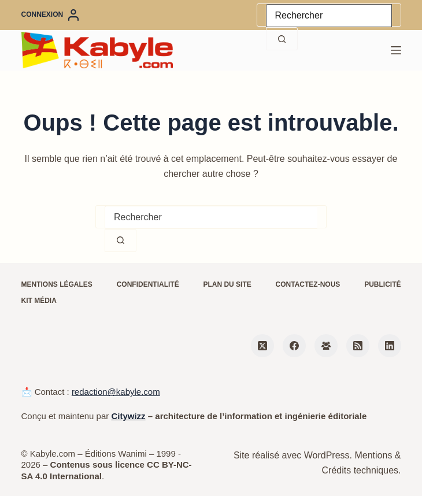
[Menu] (396, 50)
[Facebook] (294, 345)
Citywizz (128, 416)
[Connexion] (50, 15)
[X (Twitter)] (262, 345)
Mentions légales (56, 284)
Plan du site (227, 284)
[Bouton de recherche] (282, 38)
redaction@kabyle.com (116, 392)
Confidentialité (148, 284)
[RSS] (357, 345)
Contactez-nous (308, 284)
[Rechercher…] (329, 15)
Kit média (39, 301)
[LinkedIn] (389, 345)
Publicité (382, 284)
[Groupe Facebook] (326, 345)
